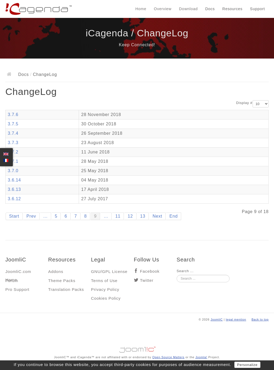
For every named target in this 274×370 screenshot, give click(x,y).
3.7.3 (13, 142)
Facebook (149, 271)
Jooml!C (137, 348)
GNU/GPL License (109, 271)
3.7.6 (13, 114)
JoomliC (217, 319)
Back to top (260, 319)
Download (188, 9)
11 (117, 216)
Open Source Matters (168, 357)
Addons (55, 271)
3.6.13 (14, 189)
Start (14, 216)
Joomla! (201, 357)
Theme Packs (61, 280)
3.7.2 (13, 152)
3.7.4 (13, 133)
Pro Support (17, 289)
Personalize (247, 365)
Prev (31, 216)
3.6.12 (14, 198)
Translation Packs (66, 289)
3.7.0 (13, 170)
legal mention (236, 319)
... (45, 216)
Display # (244, 103)
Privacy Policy (105, 289)
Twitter (146, 280)
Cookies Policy (106, 298)
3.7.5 (13, 124)
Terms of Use (104, 280)
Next (157, 216)
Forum (11, 280)
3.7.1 (13, 161)
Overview (163, 9)
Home (140, 9)
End (173, 216)
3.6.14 (14, 180)
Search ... (185, 271)
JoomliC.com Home (18, 272)
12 (130, 216)
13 (142, 216)
